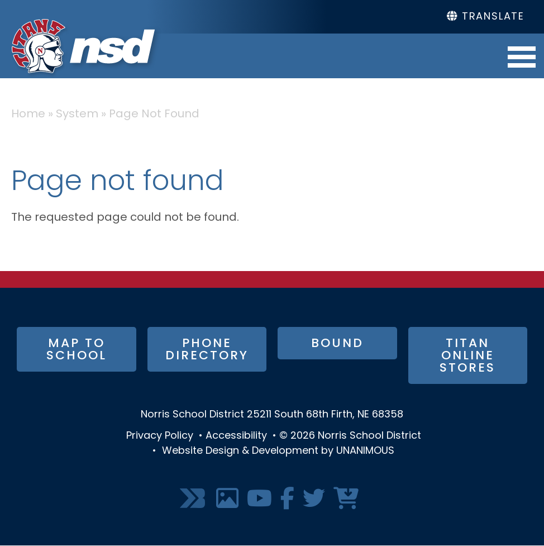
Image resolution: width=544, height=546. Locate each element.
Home (28, 114)
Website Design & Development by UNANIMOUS (278, 451)
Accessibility (236, 436)
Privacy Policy (159, 436)
